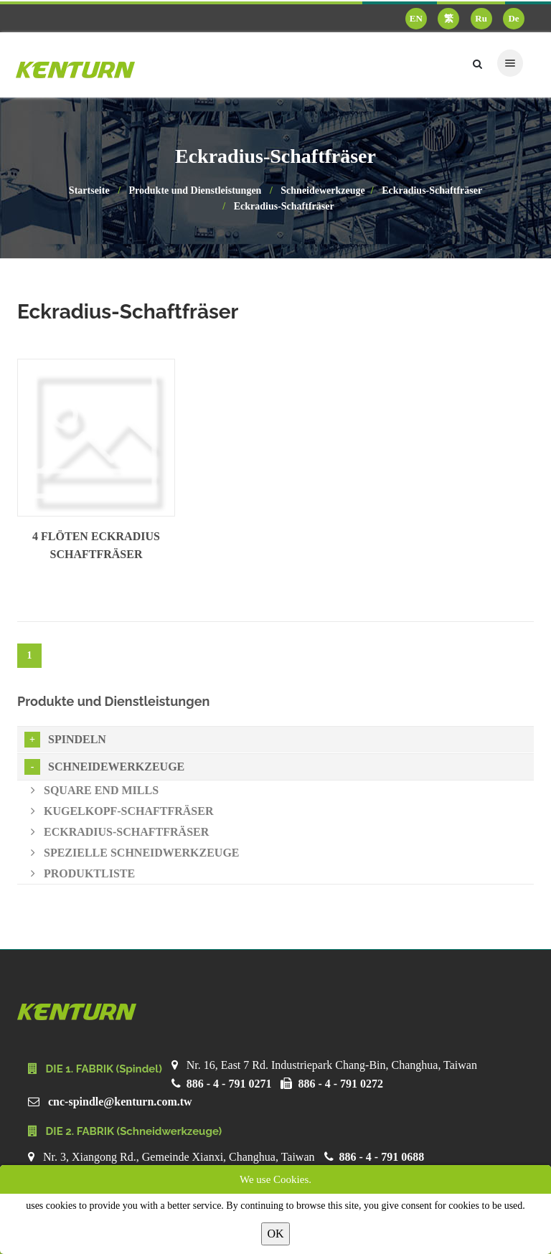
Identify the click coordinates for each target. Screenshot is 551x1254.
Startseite (89, 190)
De (513, 18)
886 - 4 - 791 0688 (382, 1157)
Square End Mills (95, 790)
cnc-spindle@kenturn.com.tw (120, 1101)
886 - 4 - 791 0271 (229, 1084)
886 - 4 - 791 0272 (340, 1084)
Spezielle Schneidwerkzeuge (135, 853)
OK (275, 1233)
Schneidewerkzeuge (322, 190)
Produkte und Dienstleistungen (195, 190)
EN (416, 18)
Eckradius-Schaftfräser (432, 190)
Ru (481, 18)
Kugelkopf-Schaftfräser (122, 811)
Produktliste (83, 873)
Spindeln (65, 740)
